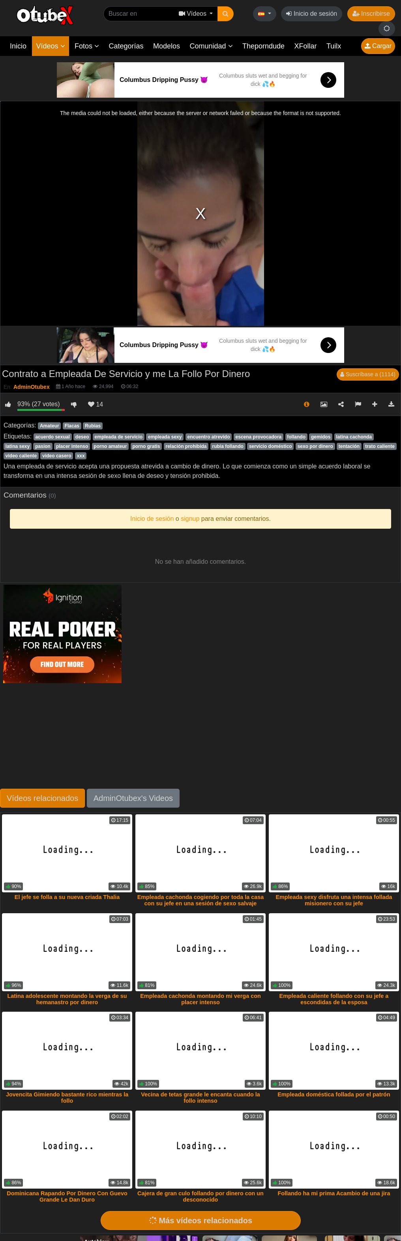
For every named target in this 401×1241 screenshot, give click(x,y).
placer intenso (72, 446)
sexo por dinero (315, 446)
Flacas (72, 426)
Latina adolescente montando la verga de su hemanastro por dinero (67, 999)
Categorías (126, 46)
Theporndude (263, 46)
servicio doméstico (270, 446)
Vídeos (50, 46)
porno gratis (146, 446)
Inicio (18, 46)
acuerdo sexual (52, 437)
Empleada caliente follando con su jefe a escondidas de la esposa (334, 999)
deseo (82, 437)
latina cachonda (354, 437)
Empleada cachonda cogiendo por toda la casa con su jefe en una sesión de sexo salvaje (200, 900)
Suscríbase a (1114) (367, 374)
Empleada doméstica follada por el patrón (333, 1094)
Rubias (93, 426)
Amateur (49, 426)
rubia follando (228, 446)
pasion (43, 446)
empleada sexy (165, 437)
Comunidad (210, 46)
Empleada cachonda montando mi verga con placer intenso (200, 999)
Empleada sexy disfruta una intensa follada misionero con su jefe (333, 900)
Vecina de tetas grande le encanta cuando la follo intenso (200, 1097)
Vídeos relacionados (42, 798)
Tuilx (333, 46)
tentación (349, 446)
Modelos (166, 46)
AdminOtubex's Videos (133, 798)
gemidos (320, 437)
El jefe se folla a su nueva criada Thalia (67, 897)
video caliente (21, 456)
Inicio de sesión (311, 13)
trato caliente (380, 446)
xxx (81, 456)
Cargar (378, 46)
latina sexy (18, 446)
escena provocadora (259, 437)
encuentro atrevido (208, 437)
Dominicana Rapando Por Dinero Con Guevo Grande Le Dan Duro (67, 1196)
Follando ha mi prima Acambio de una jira (333, 1193)
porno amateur (110, 446)
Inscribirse (371, 13)
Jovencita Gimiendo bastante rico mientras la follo (67, 1097)
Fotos (87, 46)
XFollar (305, 46)
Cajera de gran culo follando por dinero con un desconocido (200, 1196)
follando (296, 437)
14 (95, 404)
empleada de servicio (118, 437)
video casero (56, 456)
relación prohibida (185, 446)
